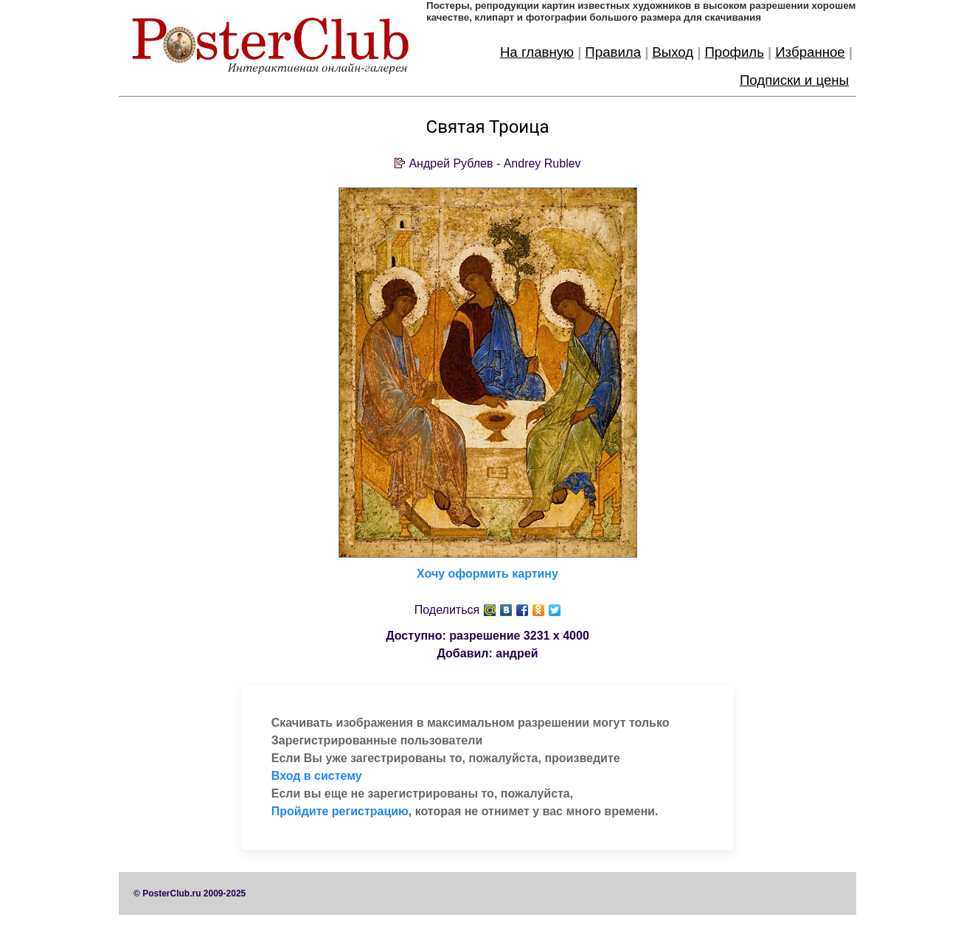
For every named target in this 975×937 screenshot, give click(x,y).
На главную (537, 52)
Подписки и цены (794, 80)
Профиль (734, 52)
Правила (613, 52)
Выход (672, 52)
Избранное (810, 52)
